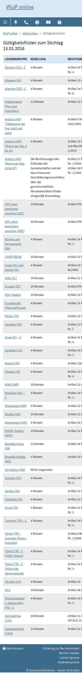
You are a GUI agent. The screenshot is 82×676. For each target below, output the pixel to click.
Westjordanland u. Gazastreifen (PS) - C (14, 602)
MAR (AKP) (12, 384)
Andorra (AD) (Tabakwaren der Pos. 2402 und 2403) (15, 126)
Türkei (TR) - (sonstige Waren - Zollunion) (16, 538)
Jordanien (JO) (13, 350)
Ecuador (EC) (13, 286)
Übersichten (30, 33)
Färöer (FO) (12, 316)
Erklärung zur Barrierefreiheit (61, 648)
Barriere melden (69, 653)
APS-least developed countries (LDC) (14, 208)
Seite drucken (13, 648)
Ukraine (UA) (13, 581)
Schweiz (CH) (13, 478)
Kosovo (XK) (12, 363)
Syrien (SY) (11, 507)
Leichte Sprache (69, 657)
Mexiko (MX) (13, 414)
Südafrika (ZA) (14, 499)
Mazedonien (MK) (16, 405)
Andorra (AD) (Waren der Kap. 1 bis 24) (16, 146)
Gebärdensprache (68, 662)
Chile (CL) (11, 278)
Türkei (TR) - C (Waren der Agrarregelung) (14, 568)
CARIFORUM (13, 256)
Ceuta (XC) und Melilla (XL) (14, 267)
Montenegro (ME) (16, 422)
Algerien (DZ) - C (15, 88)
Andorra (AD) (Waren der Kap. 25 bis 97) (15, 163)
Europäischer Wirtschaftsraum (15, 305)
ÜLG (7, 590)
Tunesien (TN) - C (16, 520)
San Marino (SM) (15, 469)
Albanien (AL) (13, 80)
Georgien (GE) (13, 324)
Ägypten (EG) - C (15, 67)
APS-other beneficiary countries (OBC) (14, 226)
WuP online (20, 7)
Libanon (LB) (12, 371)
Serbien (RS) (12, 491)
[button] (5, 22)
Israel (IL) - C (13, 337)
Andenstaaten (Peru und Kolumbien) (13, 106)
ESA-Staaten (13, 294)
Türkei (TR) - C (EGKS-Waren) (14, 553)
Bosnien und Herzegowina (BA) (13, 243)
